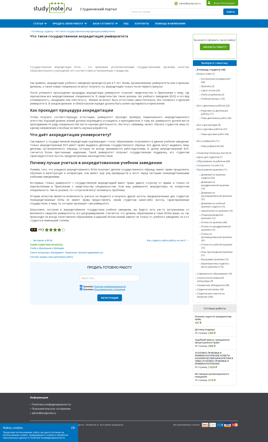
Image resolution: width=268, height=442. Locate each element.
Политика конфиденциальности (51, 404)
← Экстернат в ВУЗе (41, 240)
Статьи (38, 23)
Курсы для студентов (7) (209, 157)
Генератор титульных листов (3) (214, 153)
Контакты (142, 23)
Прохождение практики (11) (212, 169)
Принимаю (104, 286)
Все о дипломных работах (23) (213, 105)
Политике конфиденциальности (47, 437)
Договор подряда (205, 329)
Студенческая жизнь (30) (210, 289)
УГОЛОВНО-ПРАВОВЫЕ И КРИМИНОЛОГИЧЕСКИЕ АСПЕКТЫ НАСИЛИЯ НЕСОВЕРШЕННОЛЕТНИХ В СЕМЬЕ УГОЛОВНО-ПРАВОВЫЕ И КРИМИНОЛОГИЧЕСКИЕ (214, 358)
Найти (231, 11)
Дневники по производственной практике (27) (216, 196)
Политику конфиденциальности (110, 286)
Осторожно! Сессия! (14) (210, 165)
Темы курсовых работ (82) (215, 134)
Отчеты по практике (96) (214, 222)
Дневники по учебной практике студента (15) (213, 205)
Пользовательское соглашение (51, 408)
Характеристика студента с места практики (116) (215, 265)
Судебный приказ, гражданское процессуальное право (212, 341)
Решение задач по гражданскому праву (213, 318)
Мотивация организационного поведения (212, 375)
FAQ (126, 23)
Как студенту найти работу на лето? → (168, 240)
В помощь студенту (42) (211, 69)
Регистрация (109, 297)
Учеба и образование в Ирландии (47, 248)
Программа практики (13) (214, 259)
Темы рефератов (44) (212, 146)
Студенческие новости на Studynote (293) (211, 295)
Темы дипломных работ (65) (216, 118)
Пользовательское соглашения (109, 289)
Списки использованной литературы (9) (210, 279)
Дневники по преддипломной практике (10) (215, 185)
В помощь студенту (42, 31)
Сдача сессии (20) (210, 90)
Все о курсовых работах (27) (212, 129)
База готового (103, 23)
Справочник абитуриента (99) (213, 285)
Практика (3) (207, 86)
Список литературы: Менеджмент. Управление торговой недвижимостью (66, 252)
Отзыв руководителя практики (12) (212, 216)
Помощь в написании (170, 23)
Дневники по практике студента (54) (213, 176)
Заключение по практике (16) (217, 210)
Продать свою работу (68, 23)
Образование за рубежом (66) (213, 161)
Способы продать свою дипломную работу (51, 257)
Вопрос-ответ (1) (206, 73)
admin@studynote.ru (190, 3)
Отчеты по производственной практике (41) (216, 237)
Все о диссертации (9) (208, 124)
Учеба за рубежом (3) (212, 94)
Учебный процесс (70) (213, 98)
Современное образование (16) (214, 273)
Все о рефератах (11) (208, 141)
